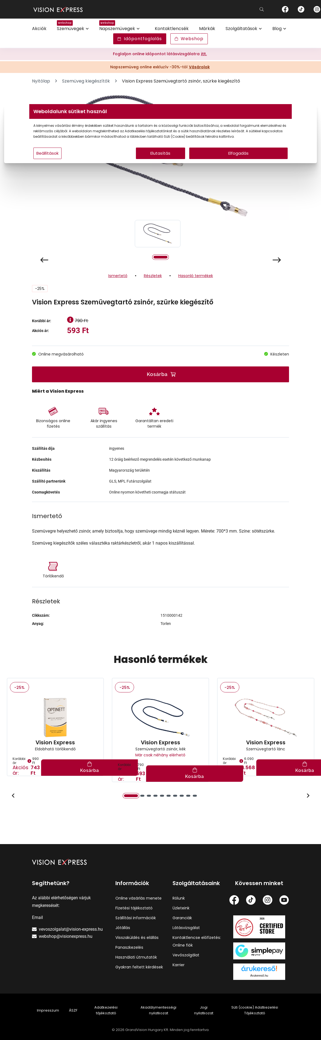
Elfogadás (213, 164)
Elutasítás (161, 164)
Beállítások (90, 164)
